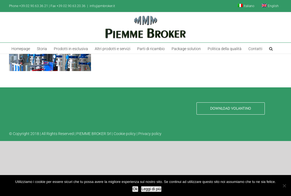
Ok (135, 189)
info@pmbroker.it (102, 6)
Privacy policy (149, 133)
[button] (269, 48)
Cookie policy (125, 133)
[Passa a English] (270, 6)
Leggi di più (151, 189)
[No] (284, 185)
